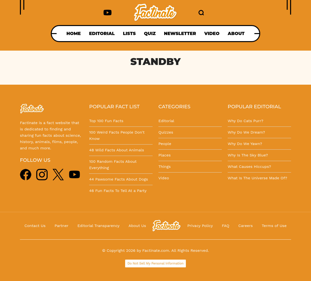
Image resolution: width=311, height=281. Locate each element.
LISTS (129, 33)
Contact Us (35, 225)
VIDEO (211, 33)
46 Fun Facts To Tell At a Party (118, 190)
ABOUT (236, 33)
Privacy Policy (200, 225)
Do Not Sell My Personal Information (156, 263)
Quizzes (165, 132)
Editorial (166, 120)
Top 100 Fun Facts (106, 120)
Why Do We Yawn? (245, 143)
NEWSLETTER (180, 33)
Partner (61, 225)
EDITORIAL (101, 33)
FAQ (225, 225)
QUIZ (150, 33)
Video (163, 178)
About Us (137, 225)
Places (164, 155)
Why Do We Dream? (246, 132)
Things (164, 166)
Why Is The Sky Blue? (248, 155)
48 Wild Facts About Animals (116, 150)
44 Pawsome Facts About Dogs (118, 179)
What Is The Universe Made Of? (257, 178)
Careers (245, 225)
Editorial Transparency (99, 225)
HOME (73, 33)
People (164, 143)
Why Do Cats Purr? (245, 120)
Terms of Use (274, 225)
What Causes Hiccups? (249, 166)
